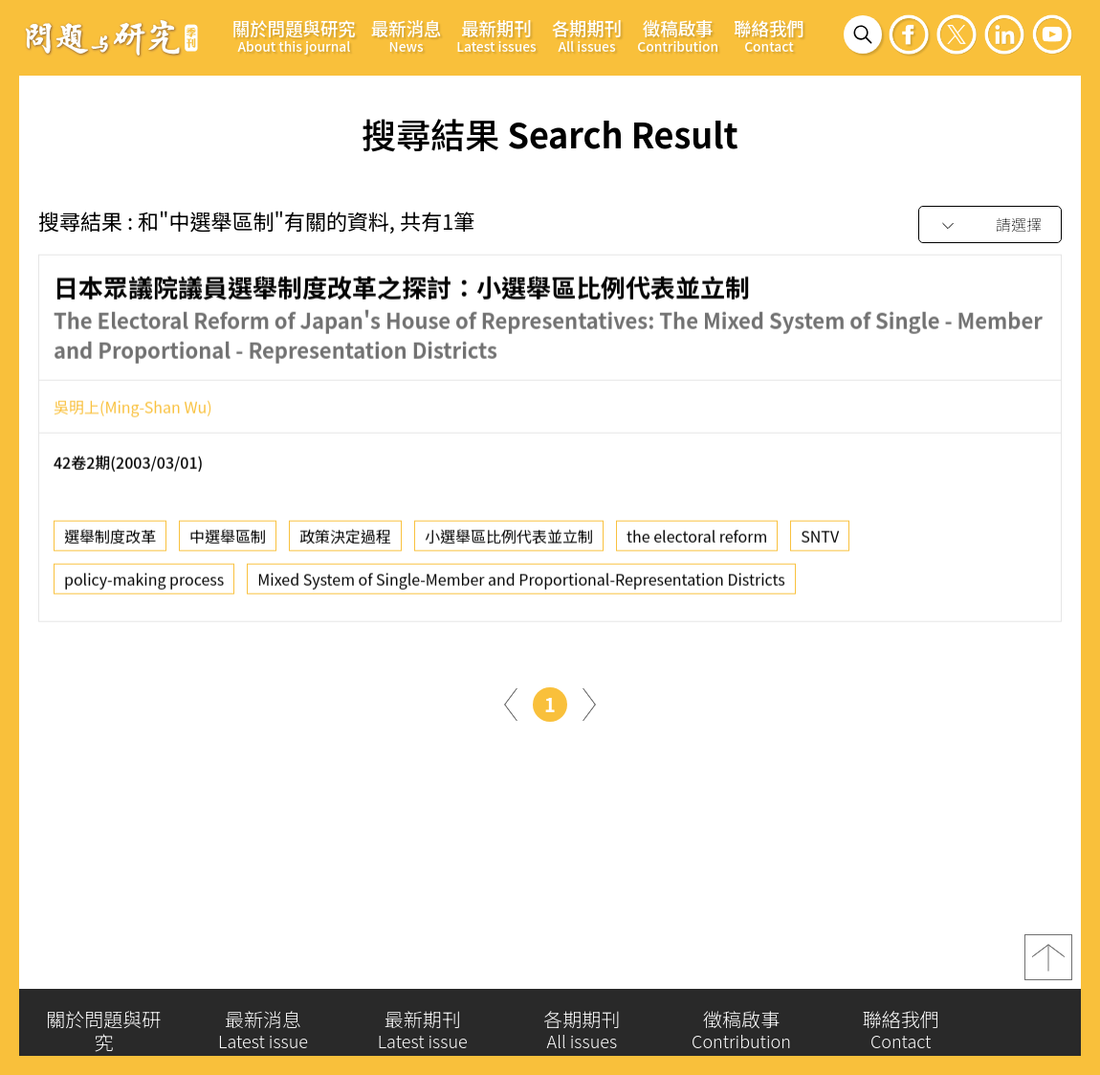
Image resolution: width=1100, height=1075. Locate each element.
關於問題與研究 (294, 35)
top (1048, 968)
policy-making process (144, 586)
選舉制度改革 (110, 543)
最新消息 (406, 35)
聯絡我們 (769, 35)
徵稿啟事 (677, 35)
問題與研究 (112, 37)
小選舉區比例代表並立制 (509, 543)
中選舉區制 (227, 543)
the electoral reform (697, 543)
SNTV (820, 543)
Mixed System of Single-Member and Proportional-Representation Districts (521, 586)
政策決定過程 (345, 543)
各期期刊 (587, 35)
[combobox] (990, 225)
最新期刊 (496, 35)
